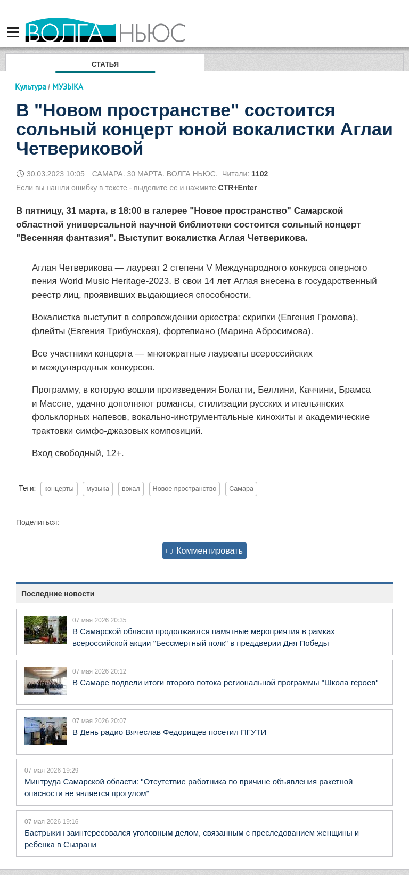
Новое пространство (185, 488)
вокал (131, 488)
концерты (58, 488)
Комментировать (204, 550)
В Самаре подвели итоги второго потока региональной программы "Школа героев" (225, 682)
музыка (97, 488)
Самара (241, 488)
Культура (30, 87)
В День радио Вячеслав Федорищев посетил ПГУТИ (169, 731)
